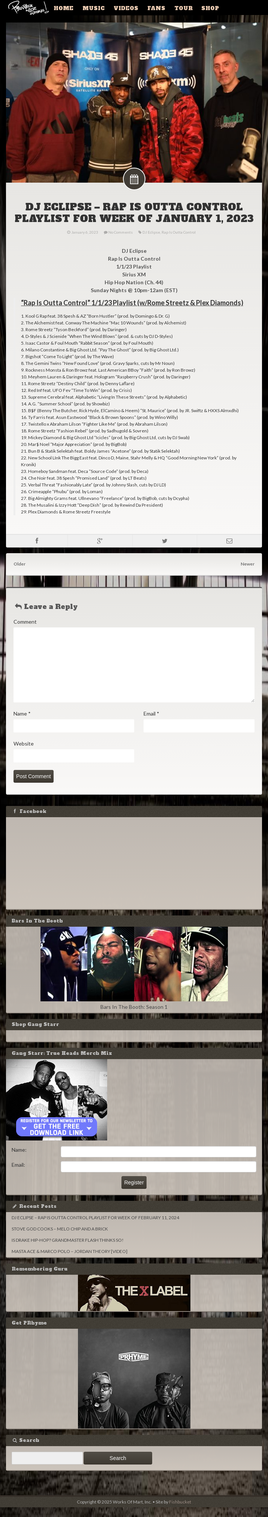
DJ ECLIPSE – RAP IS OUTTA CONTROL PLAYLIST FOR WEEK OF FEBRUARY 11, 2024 (97, 1227)
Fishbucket (180, 1511)
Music (90, 8)
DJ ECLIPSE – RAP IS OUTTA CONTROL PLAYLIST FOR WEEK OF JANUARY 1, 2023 (134, 216)
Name (23, 723)
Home (62, 8)
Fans (148, 8)
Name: (20, 1159)
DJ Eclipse (151, 242)
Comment (26, 631)
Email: (20, 1174)
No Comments (120, 242)
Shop (198, 8)
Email (151, 723)
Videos (120, 8)
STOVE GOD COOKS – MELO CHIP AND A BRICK (61, 1238)
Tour (173, 8)
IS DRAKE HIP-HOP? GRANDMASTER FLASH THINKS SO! (69, 1250)
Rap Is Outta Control (179, 242)
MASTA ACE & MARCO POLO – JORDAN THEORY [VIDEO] (71, 1261)
